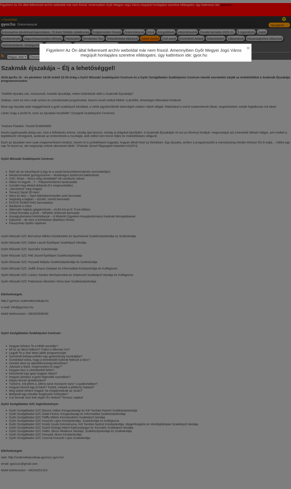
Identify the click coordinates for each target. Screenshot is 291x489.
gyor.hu (200, 55)
